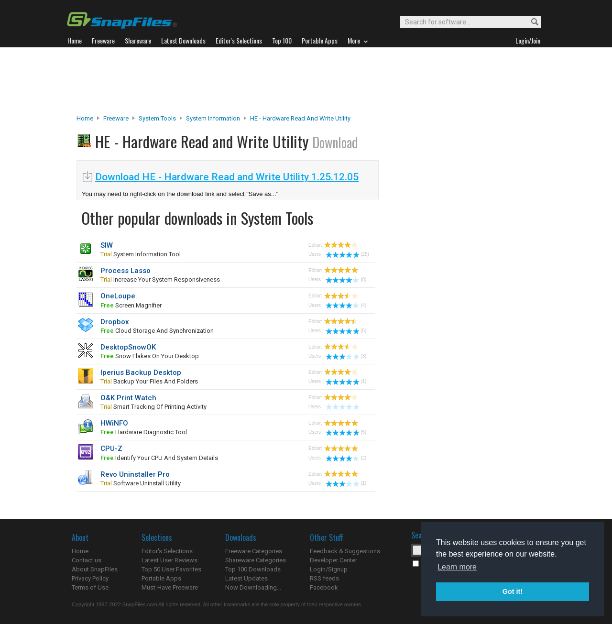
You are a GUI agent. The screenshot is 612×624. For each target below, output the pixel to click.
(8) (346, 279)
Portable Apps (161, 578)
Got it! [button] (513, 591)
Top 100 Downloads (253, 569)
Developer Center (333, 560)
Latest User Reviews (169, 560)
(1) (346, 381)
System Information (213, 118)
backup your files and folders (149, 381)
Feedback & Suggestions (345, 551)
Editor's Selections (167, 551)
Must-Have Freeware (170, 587)
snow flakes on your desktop (149, 356)
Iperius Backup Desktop (140, 372)
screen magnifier (131, 305)
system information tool (140, 254)
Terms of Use (90, 587)
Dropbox (114, 321)
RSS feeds (324, 578)
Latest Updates (246, 578)
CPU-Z (111, 448)
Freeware (116, 118)
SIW (106, 245)
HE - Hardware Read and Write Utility (300, 118)
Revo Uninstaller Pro (135, 474)
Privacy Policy (90, 578)
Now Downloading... (253, 587)
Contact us (86, 560)
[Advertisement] (306, 80)
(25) (347, 254)
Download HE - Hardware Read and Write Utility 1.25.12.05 (227, 177)
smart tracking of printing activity (153, 406)
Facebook (324, 587)
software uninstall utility (140, 483)
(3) (346, 356)
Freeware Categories (253, 551)
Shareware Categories (255, 560)
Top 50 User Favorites (171, 569)
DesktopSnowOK (128, 347)
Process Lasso (125, 270)
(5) (346, 330)
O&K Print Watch (128, 398)
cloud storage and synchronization (157, 330)
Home (84, 118)
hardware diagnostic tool (143, 432)
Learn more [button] (457, 567)
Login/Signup (329, 569)
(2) (346, 457)
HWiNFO (114, 423)
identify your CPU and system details (159, 457)
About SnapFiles (95, 569)
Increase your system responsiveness (160, 279)
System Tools (157, 118)
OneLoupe (117, 296)
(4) (346, 305)
